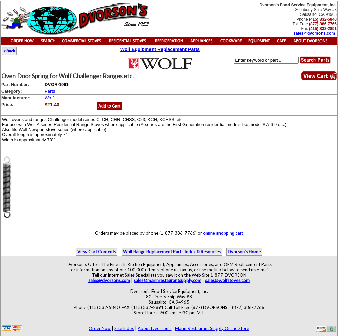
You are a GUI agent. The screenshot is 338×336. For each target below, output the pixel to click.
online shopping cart (223, 233)
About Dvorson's (154, 328)
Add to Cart (109, 106)
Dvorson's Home (244, 251)
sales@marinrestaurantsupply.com (167, 280)
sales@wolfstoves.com (227, 280)
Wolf (49, 97)
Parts (50, 91)
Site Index (124, 328)
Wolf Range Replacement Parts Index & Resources (172, 251)
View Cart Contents (96, 251)
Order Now (100, 328)
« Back (9, 50)
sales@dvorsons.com (314, 33)
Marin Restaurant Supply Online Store (212, 328)
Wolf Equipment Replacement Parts (160, 49)
